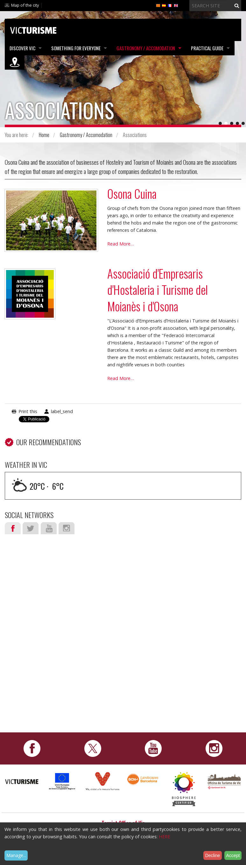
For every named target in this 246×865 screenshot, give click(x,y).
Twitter (31, 528)
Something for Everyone (76, 48)
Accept (233, 855)
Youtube (49, 528)
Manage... (16, 855)
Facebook (13, 528)
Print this (27, 411)
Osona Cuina (132, 193)
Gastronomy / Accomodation (145, 48)
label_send (62, 411)
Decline (212, 855)
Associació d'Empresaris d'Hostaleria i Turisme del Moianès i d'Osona (157, 290)
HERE (164, 837)
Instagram (66, 528)
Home (44, 135)
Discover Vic (22, 48)
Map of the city (25, 5)
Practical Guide (207, 48)
